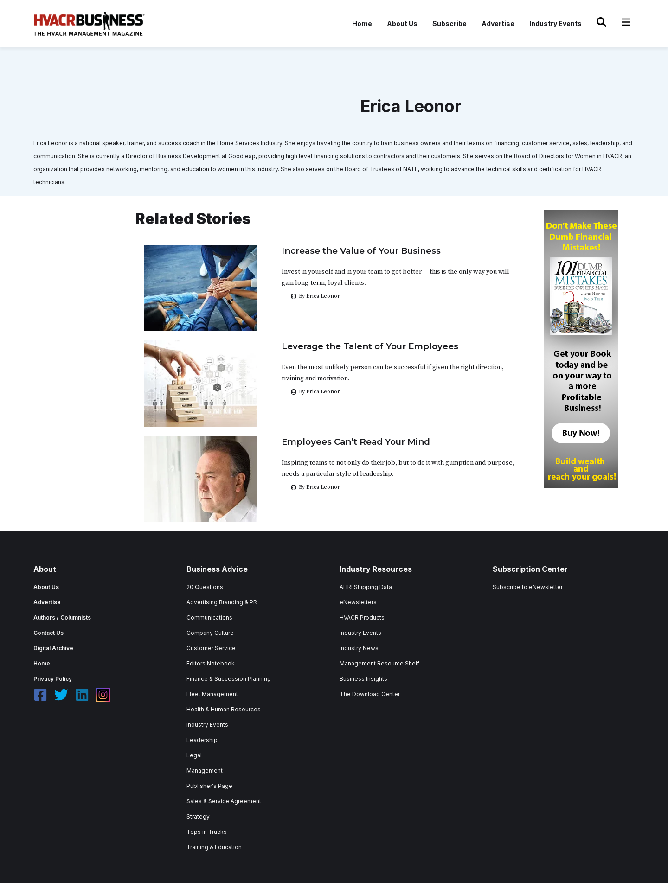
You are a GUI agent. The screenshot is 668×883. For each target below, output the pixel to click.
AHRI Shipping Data (366, 586)
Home (362, 23)
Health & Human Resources (223, 709)
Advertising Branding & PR (221, 602)
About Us (402, 23)
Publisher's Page (209, 785)
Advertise (498, 23)
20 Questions (204, 586)
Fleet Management (212, 694)
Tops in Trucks (206, 831)
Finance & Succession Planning (228, 678)
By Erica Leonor (319, 391)
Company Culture (210, 632)
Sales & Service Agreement (223, 801)
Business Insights (363, 678)
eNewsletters (358, 602)
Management (204, 770)
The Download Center (370, 694)
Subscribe (449, 23)
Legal (194, 755)
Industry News (359, 648)
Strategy (198, 816)
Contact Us (48, 632)
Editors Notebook (210, 663)
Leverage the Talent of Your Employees (370, 346)
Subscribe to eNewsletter (528, 586)
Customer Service (211, 648)
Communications (209, 617)
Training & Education (214, 847)
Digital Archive (53, 648)
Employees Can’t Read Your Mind (356, 441)
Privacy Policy (52, 678)
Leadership (202, 739)
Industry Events (555, 23)
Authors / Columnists (62, 617)
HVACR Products (362, 617)
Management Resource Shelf (379, 663)
